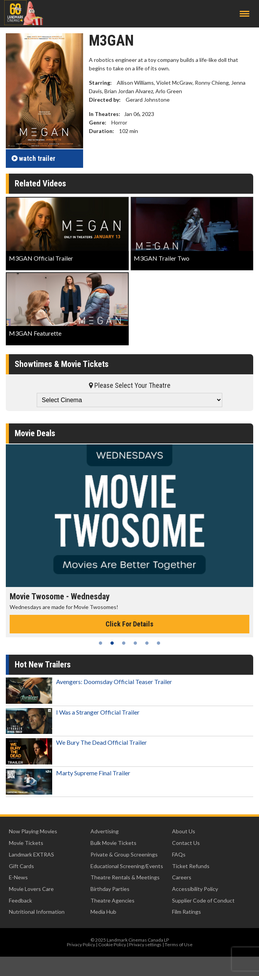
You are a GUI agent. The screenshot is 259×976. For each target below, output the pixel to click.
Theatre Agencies (112, 900)
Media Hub (103, 911)
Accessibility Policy (195, 889)
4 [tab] (135, 643)
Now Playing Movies (33, 831)
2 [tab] (112, 643)
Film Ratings (186, 911)
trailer (33, 158)
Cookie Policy (112, 944)
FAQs (179, 854)
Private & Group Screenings (124, 854)
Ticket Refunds (191, 866)
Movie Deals (35, 433)
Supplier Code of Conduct (203, 900)
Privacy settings (145, 944)
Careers (181, 877)
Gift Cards (21, 866)
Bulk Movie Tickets (113, 842)
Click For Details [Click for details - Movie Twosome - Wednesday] (129, 624)
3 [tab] (124, 643)
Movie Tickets (26, 842)
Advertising (104, 831)
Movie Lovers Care (31, 889)
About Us (183, 831)
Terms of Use (179, 944)
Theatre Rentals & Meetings (125, 877)
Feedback (20, 900)
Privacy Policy (81, 944)
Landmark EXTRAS (31, 854)
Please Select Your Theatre (129, 385)
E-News (18, 877)
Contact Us (186, 842)
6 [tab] (158, 643)
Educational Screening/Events (126, 866)
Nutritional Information (37, 911)
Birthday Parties (110, 889)
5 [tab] (147, 643)
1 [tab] (100, 643)
